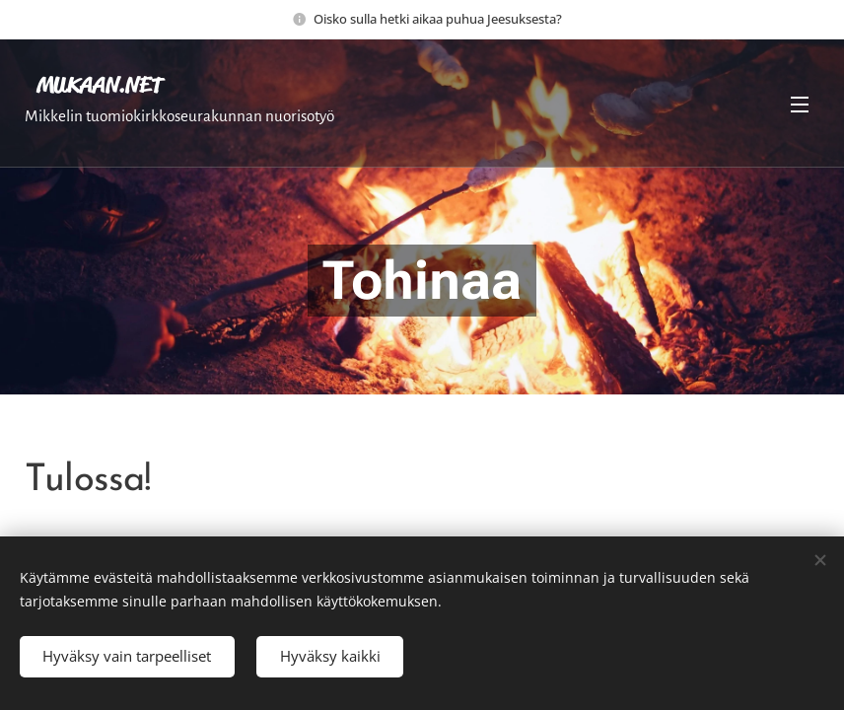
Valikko (800, 105)
